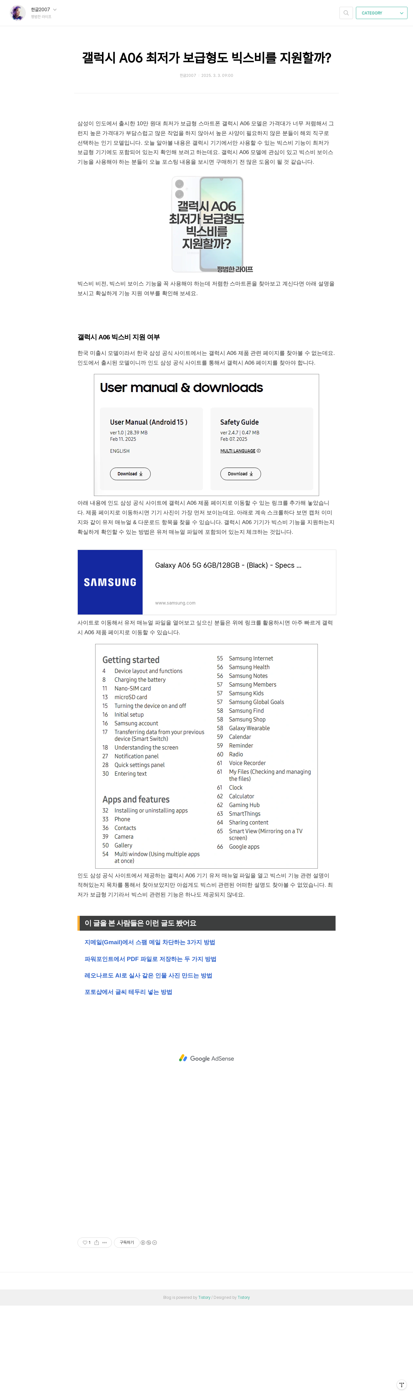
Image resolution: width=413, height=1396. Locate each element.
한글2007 (43, 9)
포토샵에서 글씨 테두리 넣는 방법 (128, 1082)
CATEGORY (382, 13)
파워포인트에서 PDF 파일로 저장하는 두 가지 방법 (151, 1049)
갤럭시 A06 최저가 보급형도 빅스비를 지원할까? (206, 58)
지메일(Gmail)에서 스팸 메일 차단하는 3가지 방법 (150, 1032)
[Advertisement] (206, 157)
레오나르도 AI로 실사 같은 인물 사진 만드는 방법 (148, 1065)
